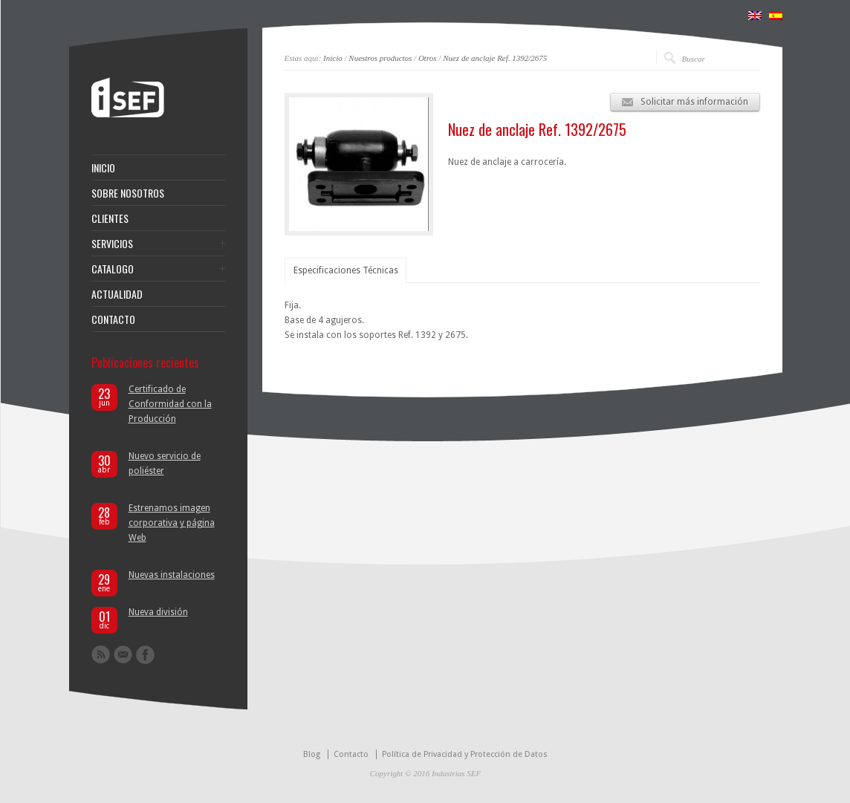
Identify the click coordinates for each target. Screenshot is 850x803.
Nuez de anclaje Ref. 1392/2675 (495, 57)
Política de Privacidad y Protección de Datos (465, 754)
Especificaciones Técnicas (345, 270)
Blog (311, 754)
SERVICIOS (112, 243)
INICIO (103, 168)
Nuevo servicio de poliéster (165, 463)
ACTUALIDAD (117, 294)
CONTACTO (113, 319)
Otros (427, 57)
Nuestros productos (380, 57)
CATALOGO (112, 269)
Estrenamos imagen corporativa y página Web (172, 523)
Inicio (333, 57)
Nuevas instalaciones (172, 575)
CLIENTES (110, 218)
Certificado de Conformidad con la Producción (170, 404)
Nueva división (158, 612)
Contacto (351, 754)
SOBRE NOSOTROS (127, 193)
